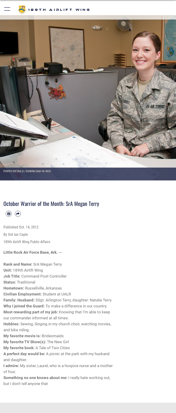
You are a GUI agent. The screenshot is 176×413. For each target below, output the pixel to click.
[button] (7, 10)
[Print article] (9, 214)
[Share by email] (18, 214)
